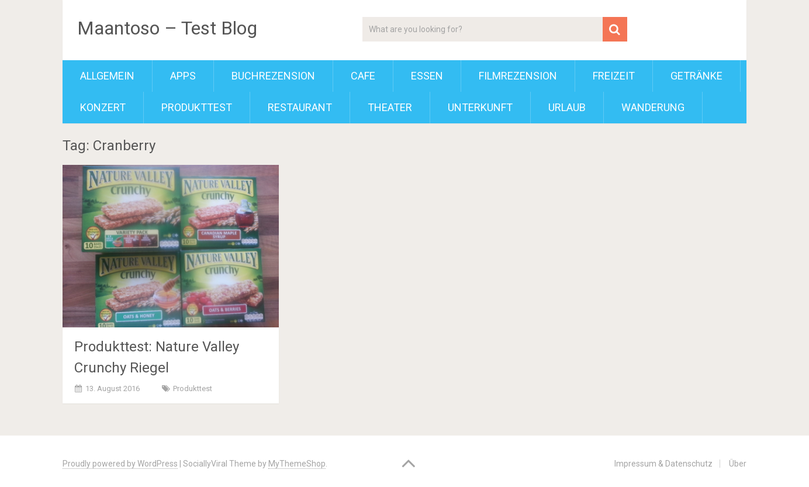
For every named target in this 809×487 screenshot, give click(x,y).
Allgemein (107, 76)
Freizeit (614, 76)
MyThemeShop (297, 463)
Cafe (363, 76)
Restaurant (300, 107)
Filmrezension (518, 76)
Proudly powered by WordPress (120, 463)
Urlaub (567, 107)
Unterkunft (480, 107)
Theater (390, 107)
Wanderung (652, 107)
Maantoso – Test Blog (167, 28)
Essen (427, 76)
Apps (183, 76)
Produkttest (196, 107)
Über (737, 463)
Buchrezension (273, 76)
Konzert (103, 107)
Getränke (696, 76)
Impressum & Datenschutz (663, 463)
